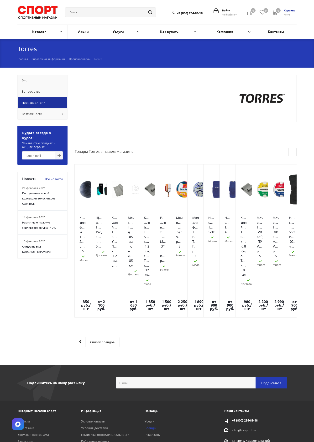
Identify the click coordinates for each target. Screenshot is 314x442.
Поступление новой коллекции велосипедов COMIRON (39, 198)
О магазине (25, 365)
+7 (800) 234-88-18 (190, 13)
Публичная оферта (95, 378)
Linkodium (52, 433)
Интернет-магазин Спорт (36, 348)
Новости (23, 358)
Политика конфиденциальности (105, 371)
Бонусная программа (33, 371)
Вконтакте (269, 428)
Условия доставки (94, 365)
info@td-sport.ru (244, 367)
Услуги (149, 358)
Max (293, 428)
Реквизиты (153, 371)
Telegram (281, 428)
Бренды (150, 365)
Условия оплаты (93, 358)
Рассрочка (25, 378)
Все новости (54, 179)
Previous (285, 152)
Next (293, 152)
